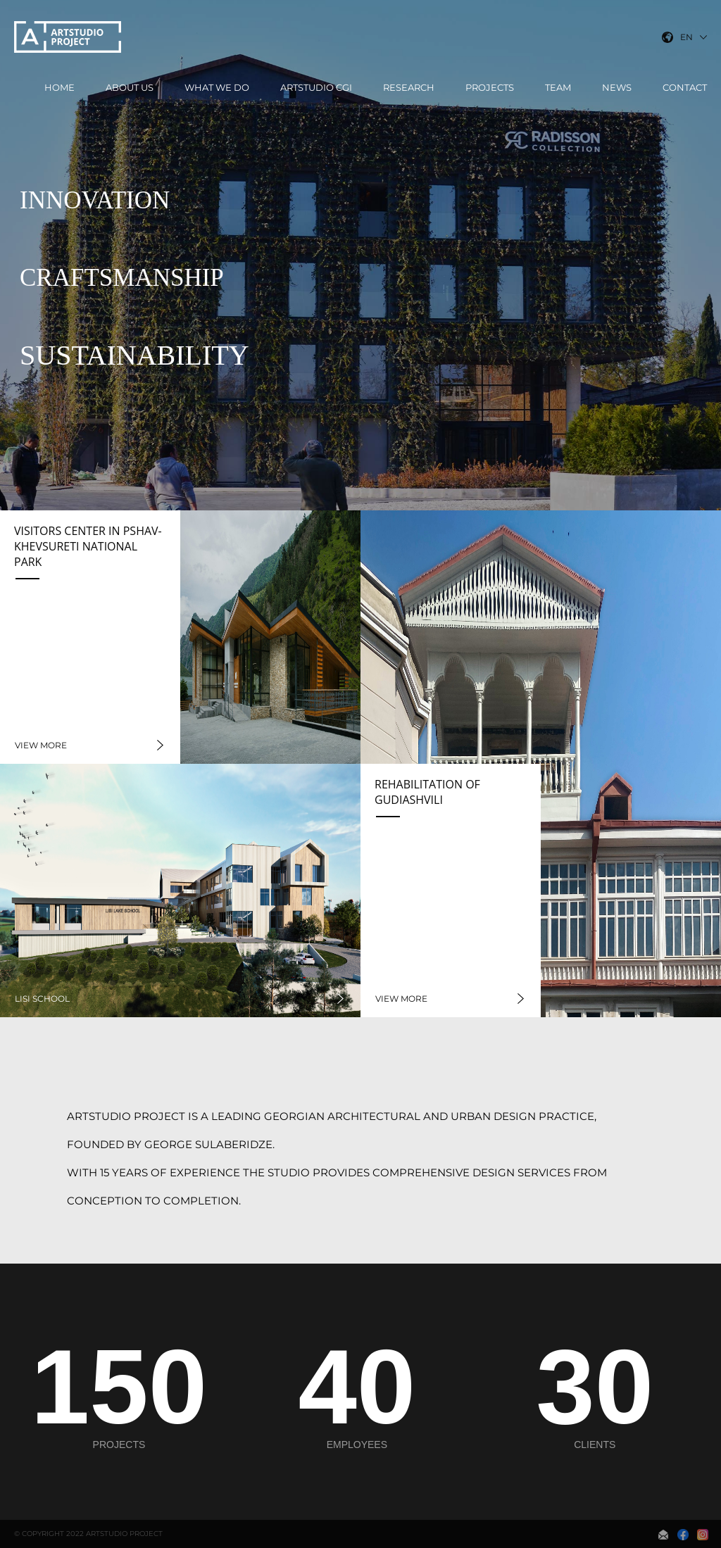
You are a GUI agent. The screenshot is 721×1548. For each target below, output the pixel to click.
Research (408, 87)
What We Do (216, 87)
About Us (129, 87)
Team (558, 87)
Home (59, 87)
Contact (685, 87)
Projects (489, 87)
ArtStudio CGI (316, 87)
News (617, 87)
